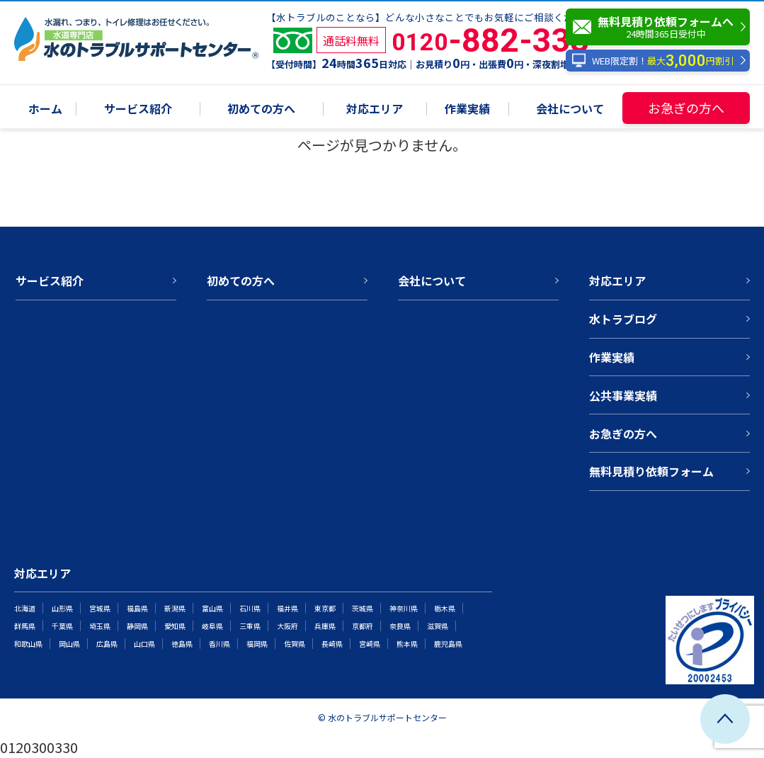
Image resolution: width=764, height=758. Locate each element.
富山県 (212, 608)
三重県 (250, 626)
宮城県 (99, 608)
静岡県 (137, 626)
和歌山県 (28, 643)
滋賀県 (437, 626)
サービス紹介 (138, 109)
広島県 (107, 643)
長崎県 (332, 643)
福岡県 (257, 643)
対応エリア (374, 109)
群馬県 (24, 626)
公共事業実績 (623, 395)
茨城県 (362, 608)
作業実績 (467, 109)
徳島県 (182, 643)
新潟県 (175, 608)
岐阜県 (212, 626)
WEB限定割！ (652, 60)
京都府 (362, 626)
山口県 (144, 643)
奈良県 (400, 626)
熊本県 (407, 643)
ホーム (45, 109)
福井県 (287, 608)
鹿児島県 (448, 643)
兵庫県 (325, 626)
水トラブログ (623, 318)
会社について (570, 109)
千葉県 (62, 626)
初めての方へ (261, 109)
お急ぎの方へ (686, 107)
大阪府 (287, 626)
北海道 (24, 608)
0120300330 (39, 747)
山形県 (62, 608)
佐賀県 (294, 643)
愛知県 (175, 626)
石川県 (250, 608)
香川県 (219, 643)
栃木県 (444, 608)
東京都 (325, 608)
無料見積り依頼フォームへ (661, 27)
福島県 (137, 608)
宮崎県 (369, 643)
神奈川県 (403, 608)
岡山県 (69, 643)
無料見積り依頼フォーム (651, 471)
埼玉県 (99, 626)
